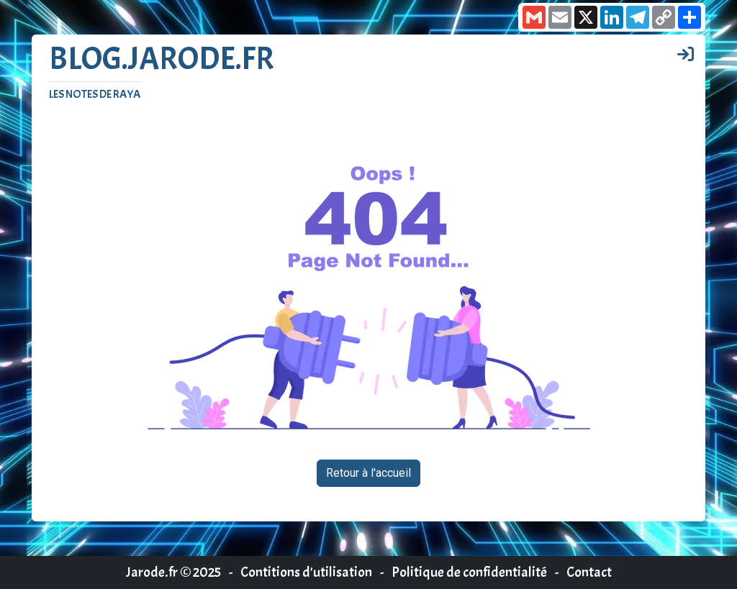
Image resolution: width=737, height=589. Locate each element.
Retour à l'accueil (368, 473)
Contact (589, 572)
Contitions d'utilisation (306, 572)
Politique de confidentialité (469, 572)
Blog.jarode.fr (161, 59)
